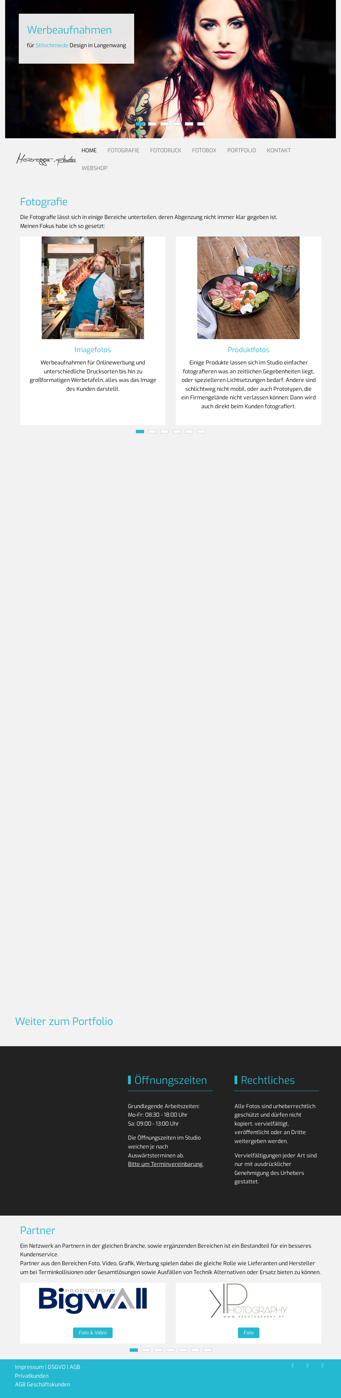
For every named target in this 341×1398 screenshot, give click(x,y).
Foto (248, 1333)
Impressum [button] (29, 1367)
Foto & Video (93, 1333)
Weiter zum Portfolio (64, 1021)
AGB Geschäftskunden (42, 1384)
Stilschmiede (52, 45)
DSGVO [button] (57, 1367)
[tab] (140, 124)
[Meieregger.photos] (46, 159)
